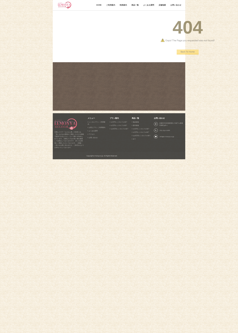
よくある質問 (148, 5)
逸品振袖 (136, 146)
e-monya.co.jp (98, 180)
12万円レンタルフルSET (119, 150)
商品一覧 (135, 5)
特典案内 (123, 5)
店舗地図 (162, 5)
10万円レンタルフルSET (119, 146)
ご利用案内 (110, 5)
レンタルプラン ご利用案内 (96, 148)
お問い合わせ (175, 5)
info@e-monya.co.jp (167, 161)
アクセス (92, 159)
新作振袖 (136, 150)
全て (134, 163)
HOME (99, 5)
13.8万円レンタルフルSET (119, 153)
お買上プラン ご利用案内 (97, 152)
